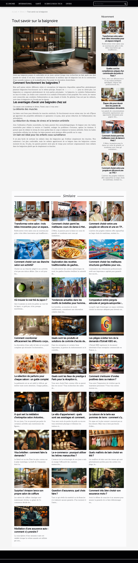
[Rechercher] (110, 4)
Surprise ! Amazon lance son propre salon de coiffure (28, 492)
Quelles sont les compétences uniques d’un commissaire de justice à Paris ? (113, 72)
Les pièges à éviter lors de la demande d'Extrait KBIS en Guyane (103, 341)
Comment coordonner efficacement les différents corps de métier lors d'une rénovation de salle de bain (31, 343)
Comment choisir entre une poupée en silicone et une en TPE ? (113, 171)
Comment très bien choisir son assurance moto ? (105, 492)
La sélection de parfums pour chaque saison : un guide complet (31, 377)
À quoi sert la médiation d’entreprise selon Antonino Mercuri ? (28, 418)
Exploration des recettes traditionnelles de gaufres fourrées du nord (65, 265)
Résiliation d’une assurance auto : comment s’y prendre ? (31, 530)
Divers (69, 3)
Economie (10, 3)
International (25, 3)
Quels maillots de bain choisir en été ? (105, 454)
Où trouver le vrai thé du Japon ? (30, 300)
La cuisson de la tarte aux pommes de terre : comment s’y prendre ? (105, 418)
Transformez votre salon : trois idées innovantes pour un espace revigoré (113, 39)
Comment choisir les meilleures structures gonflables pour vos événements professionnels (105, 265)
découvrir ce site (71, 89)
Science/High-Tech (53, 3)
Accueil (14, 11)
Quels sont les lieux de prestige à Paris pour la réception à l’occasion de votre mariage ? (69, 379)
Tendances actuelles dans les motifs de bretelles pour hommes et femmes (69, 303)
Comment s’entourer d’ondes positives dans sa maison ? (104, 377)
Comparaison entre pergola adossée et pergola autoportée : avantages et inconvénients (105, 303)
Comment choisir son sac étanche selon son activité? (31, 263)
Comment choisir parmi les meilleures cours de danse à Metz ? (112, 138)
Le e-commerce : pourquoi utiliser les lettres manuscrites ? (69, 454)
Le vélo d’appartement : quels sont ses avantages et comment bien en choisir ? (68, 418)
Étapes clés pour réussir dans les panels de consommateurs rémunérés (112, 106)
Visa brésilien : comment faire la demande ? (30, 454)
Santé (38, 3)
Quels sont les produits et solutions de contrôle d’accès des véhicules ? (69, 341)
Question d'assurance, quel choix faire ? (68, 492)
